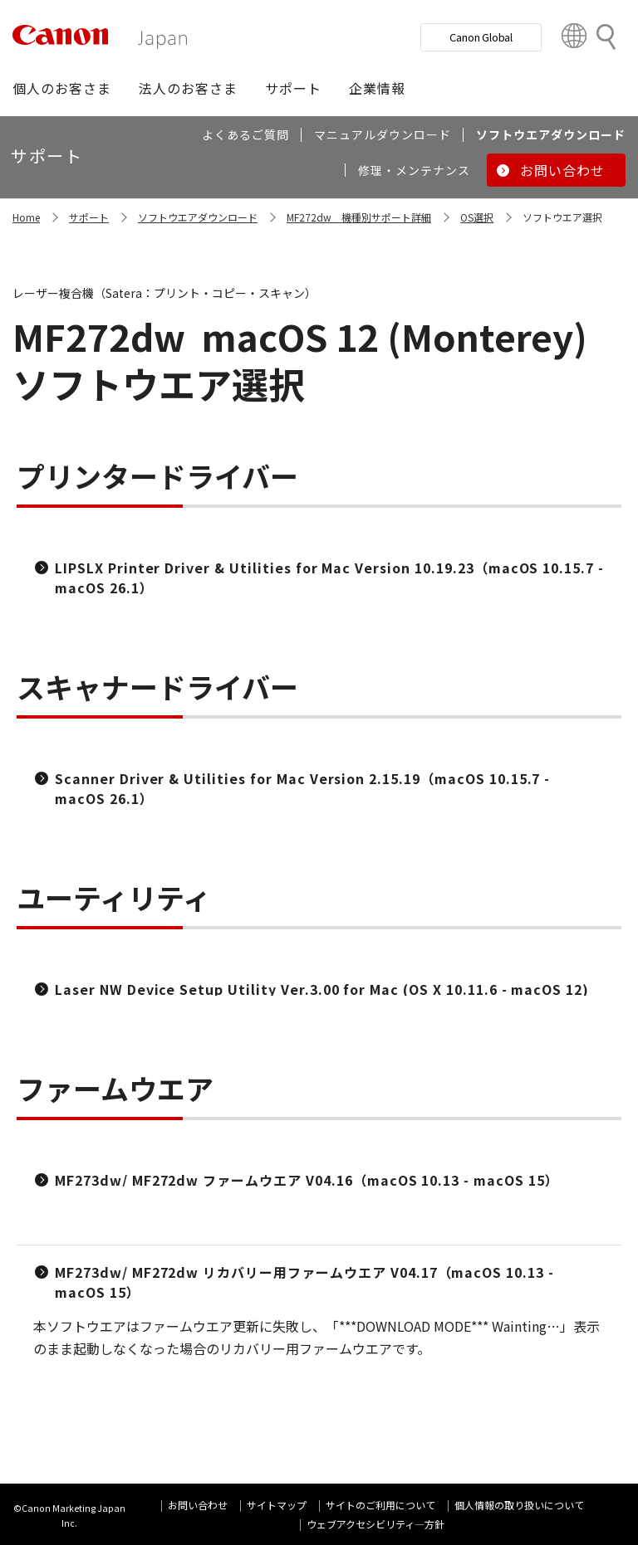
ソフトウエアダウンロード (198, 217)
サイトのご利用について (380, 1505)
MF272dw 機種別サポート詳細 (359, 217)
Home (26, 217)
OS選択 (476, 217)
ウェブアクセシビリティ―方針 (375, 1524)
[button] (61, 88)
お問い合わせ (198, 1505)
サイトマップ (277, 1505)
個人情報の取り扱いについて (519, 1505)
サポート (89, 217)
